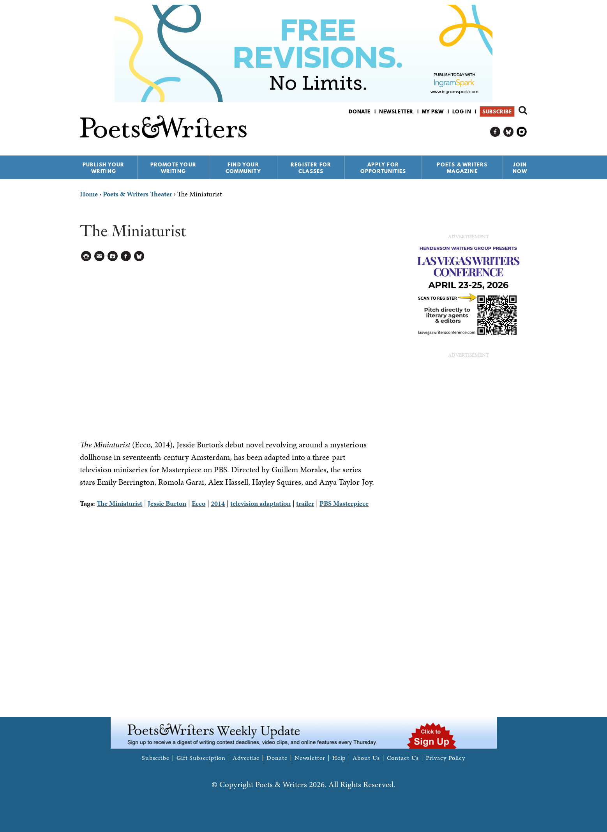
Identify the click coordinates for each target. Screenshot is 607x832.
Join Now (520, 168)
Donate (360, 111)
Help (339, 758)
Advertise (246, 758)
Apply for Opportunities (383, 168)
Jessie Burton (167, 503)
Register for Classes (311, 168)
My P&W (433, 111)
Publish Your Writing (103, 168)
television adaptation (260, 503)
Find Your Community (243, 168)
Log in (461, 111)
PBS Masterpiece (344, 503)
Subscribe (497, 111)
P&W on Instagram (522, 132)
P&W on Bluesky (508, 132)
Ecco (198, 503)
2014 (218, 503)
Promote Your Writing (173, 168)
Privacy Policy (446, 758)
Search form (523, 110)
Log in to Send (99, 256)
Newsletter (396, 111)
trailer (305, 503)
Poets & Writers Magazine (462, 168)
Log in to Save (113, 256)
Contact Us (403, 758)
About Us (366, 758)
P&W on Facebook (495, 132)
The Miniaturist (119, 503)
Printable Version (86, 256)
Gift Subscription (201, 758)
